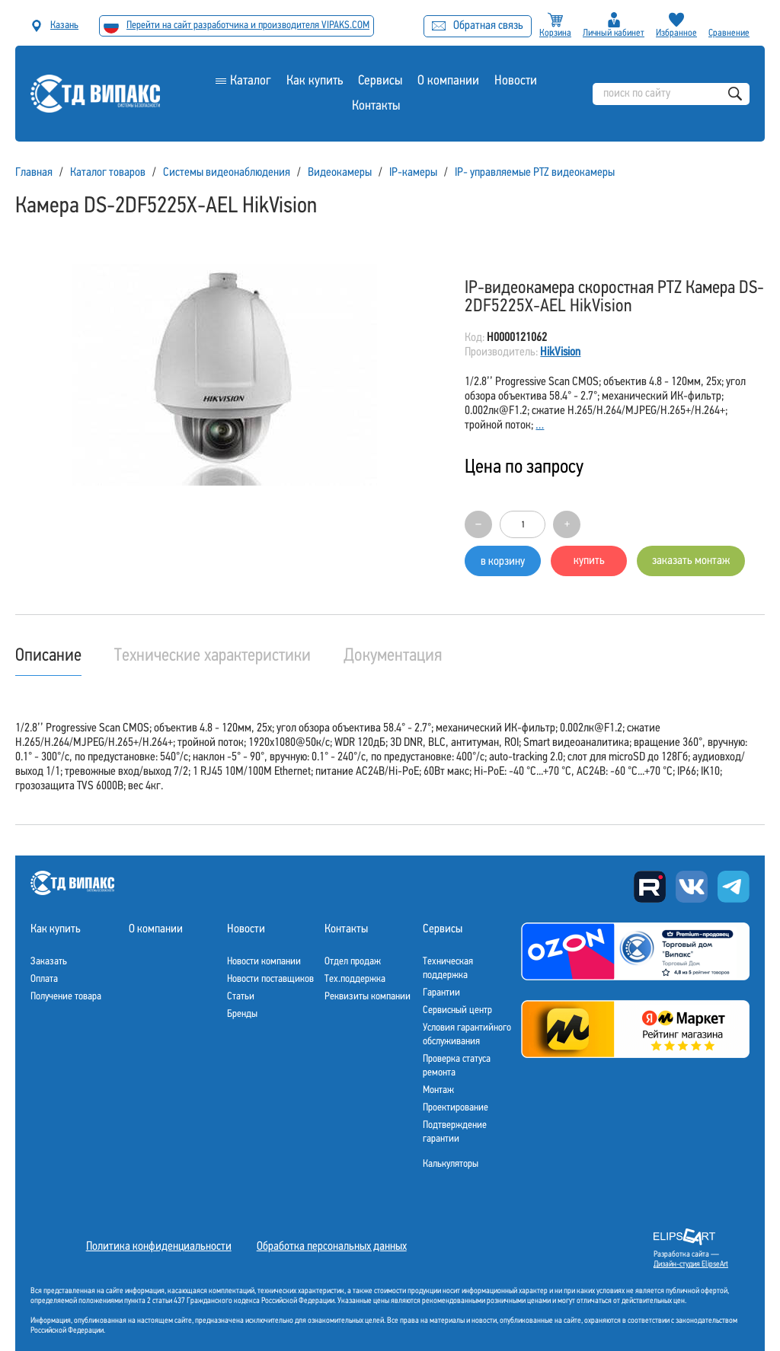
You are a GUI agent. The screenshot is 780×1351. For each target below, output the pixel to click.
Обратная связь (477, 26)
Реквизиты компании (367, 996)
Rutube (650, 887)
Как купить (314, 81)
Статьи (240, 996)
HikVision (560, 352)
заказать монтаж (691, 561)
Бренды (242, 1014)
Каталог (250, 81)
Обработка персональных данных (332, 1247)
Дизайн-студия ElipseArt (691, 1264)
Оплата (44, 979)
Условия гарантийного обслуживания (467, 1034)
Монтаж (438, 1090)
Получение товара (65, 996)
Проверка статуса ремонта (457, 1066)
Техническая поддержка (448, 968)
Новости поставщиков (270, 979)
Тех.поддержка (354, 979)
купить (589, 561)
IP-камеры (413, 173)
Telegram (734, 887)
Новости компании (264, 961)
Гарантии (441, 993)
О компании (448, 81)
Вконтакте (692, 887)
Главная (34, 173)
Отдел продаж (352, 961)
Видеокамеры (340, 173)
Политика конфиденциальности (159, 1247)
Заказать (48, 961)
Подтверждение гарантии (455, 1132)
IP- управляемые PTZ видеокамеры (535, 173)
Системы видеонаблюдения (226, 173)
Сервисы (380, 81)
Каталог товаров (107, 173)
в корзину (503, 562)
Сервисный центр (457, 1010)
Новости (515, 81)
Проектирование (455, 1108)
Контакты (376, 106)
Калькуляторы (450, 1164)
